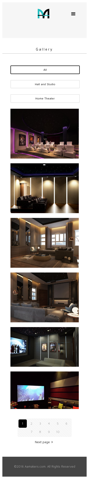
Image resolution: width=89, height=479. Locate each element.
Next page (44, 442)
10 (58, 432)
